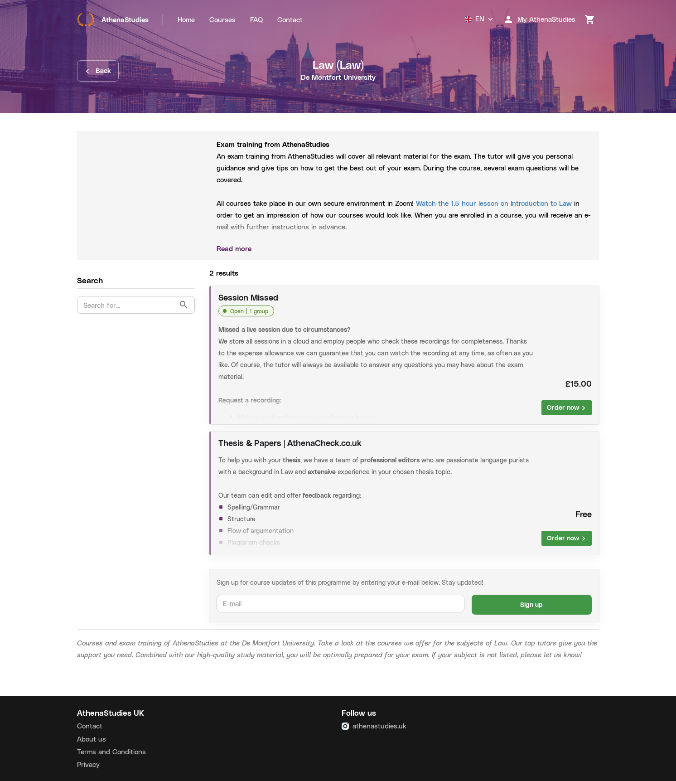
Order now (566, 407)
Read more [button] (404, 248)
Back (97, 71)
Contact (290, 19)
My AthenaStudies (539, 19)
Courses (222, 19)
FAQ (256, 19)
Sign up (532, 605)
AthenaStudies (113, 19)
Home (186, 19)
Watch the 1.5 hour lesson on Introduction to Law (495, 203)
